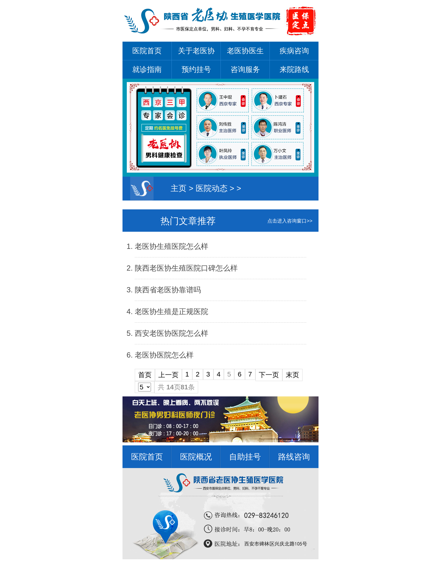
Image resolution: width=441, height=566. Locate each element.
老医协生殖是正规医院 (171, 311)
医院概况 (196, 456)
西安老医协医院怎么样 (171, 333)
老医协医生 (245, 51)
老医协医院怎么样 (164, 355)
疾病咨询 (294, 51)
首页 (145, 375)
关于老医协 (196, 51)
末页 (292, 375)
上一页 (168, 375)
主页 (179, 188)
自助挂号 (245, 456)
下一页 (269, 375)
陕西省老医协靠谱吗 (168, 290)
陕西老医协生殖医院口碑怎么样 (186, 268)
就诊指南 (147, 69)
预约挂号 (196, 69)
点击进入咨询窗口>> (289, 220)
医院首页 (147, 51)
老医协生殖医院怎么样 (171, 246)
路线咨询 (294, 456)
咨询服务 (245, 69)
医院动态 (212, 188)
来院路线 (294, 69)
